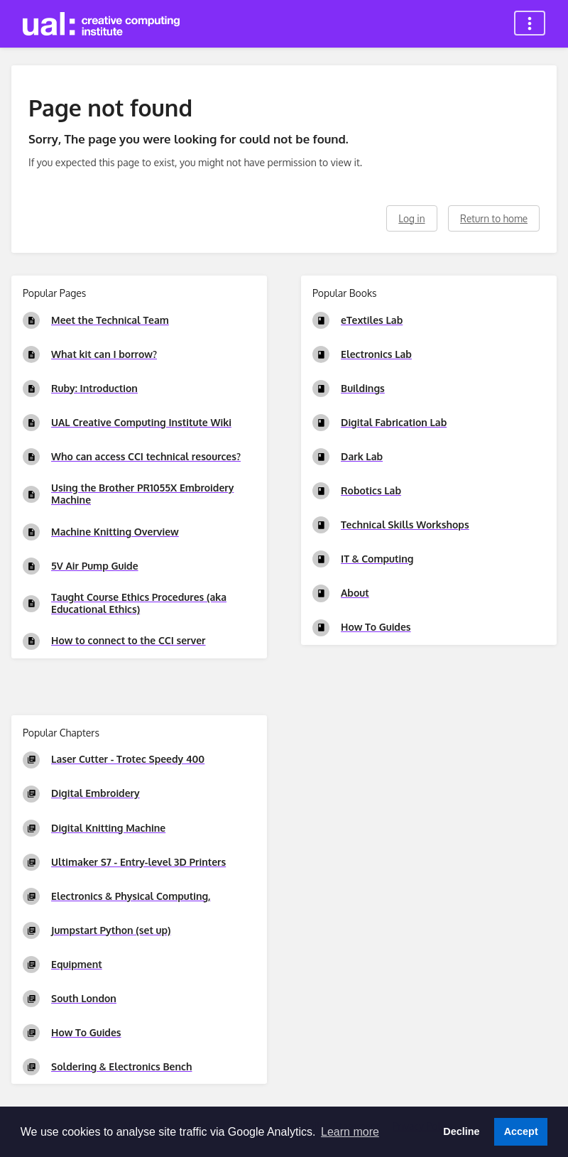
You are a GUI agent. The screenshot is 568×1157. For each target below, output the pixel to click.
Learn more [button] (350, 1132)
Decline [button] (461, 1131)
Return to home (494, 218)
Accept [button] (521, 1131)
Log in (411, 218)
